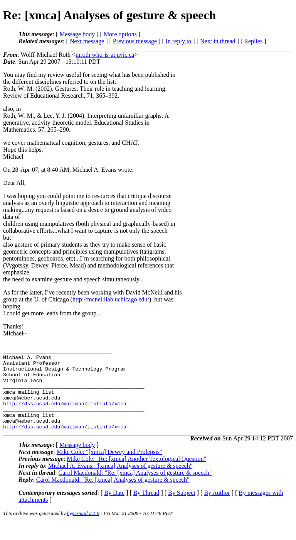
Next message (87, 41)
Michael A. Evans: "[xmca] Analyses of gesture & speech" (120, 483)
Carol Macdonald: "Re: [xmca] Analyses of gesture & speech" (135, 490)
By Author (217, 510)
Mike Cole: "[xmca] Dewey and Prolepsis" (109, 469)
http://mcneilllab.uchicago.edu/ (110, 299)
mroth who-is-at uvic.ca (105, 54)
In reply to (179, 41)
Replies (253, 41)
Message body (77, 34)
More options (120, 34)
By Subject (181, 510)
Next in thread (217, 41)
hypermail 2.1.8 (83, 530)
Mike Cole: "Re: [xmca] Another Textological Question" (136, 476)
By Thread (146, 510)
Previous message (135, 41)
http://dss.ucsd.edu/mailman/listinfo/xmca (64, 416)
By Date (114, 510)
